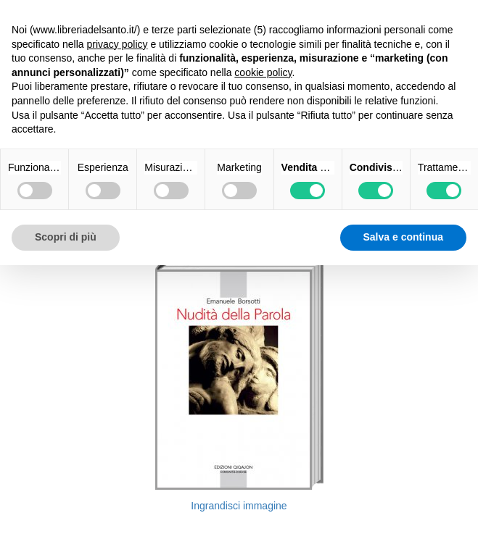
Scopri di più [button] (65, 237)
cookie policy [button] (263, 72)
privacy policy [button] (117, 44)
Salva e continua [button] (403, 237)
